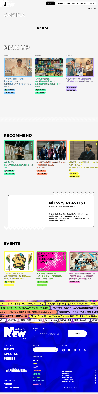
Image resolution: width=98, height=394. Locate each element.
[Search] (45, 349)
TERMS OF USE (67, 379)
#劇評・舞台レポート (82, 320)
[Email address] (50, 333)
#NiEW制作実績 (66, 320)
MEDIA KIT (66, 375)
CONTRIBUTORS (12, 387)
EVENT (67, 3)
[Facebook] (85, 350)
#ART (35, 367)
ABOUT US (9, 380)
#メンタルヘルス (52, 320)
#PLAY (36, 360)
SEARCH (36, 345)
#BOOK (36, 374)
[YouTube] (69, 350)
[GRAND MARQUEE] (16, 369)
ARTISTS (8, 384)
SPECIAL (75, 3)
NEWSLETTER (38, 328)
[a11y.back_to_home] (7, 4)
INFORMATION (67, 377)
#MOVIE (37, 370)
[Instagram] (74, 350)
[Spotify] (64, 350)
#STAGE (37, 377)
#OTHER (37, 384)
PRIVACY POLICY (68, 381)
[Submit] (55, 349)
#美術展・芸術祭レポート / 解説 (32, 320)
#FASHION (38, 381)
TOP (89, 8)
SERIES (83, 3)
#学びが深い (13, 320)
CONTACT (65, 373)
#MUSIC (37, 363)
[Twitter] (80, 350)
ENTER (77, 334)
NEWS (60, 3)
